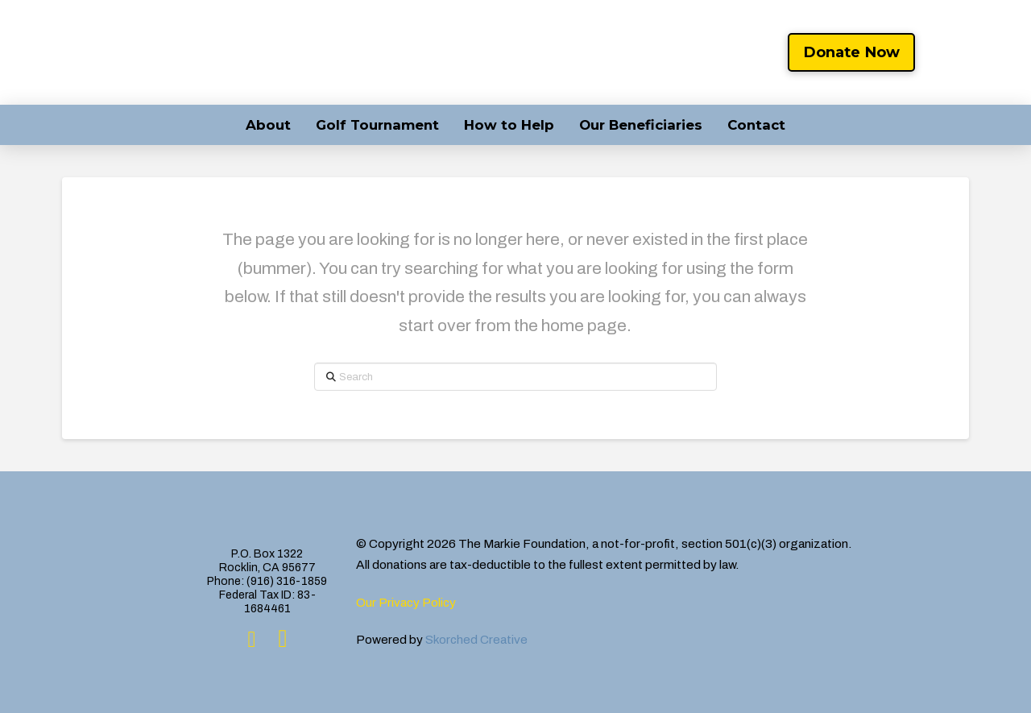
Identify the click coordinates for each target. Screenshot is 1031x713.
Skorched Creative (476, 639)
